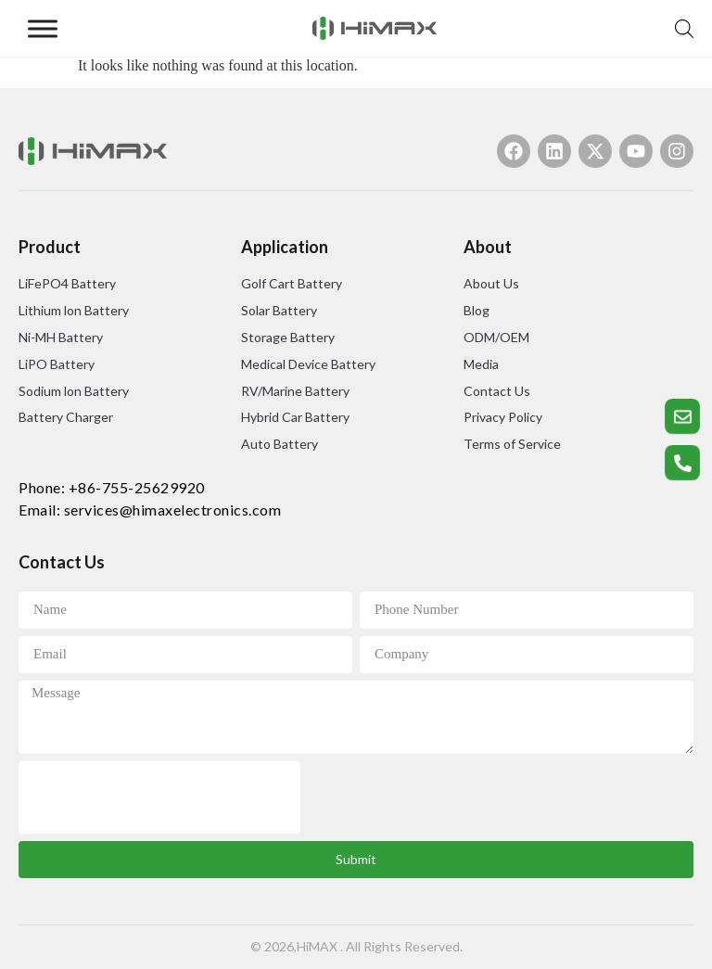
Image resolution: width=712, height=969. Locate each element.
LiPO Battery (57, 364)
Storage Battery (288, 337)
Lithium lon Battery (74, 310)
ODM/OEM (496, 337)
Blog (477, 310)
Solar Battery (279, 310)
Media (481, 364)
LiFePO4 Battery (67, 283)
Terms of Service (512, 444)
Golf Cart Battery (291, 283)
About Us (491, 283)
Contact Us (497, 391)
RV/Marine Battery (295, 391)
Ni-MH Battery (61, 337)
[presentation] (159, 797)
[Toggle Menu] (42, 28)
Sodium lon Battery (74, 391)
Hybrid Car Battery (295, 417)
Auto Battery (279, 444)
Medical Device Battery (308, 364)
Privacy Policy (503, 417)
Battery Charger (66, 417)
